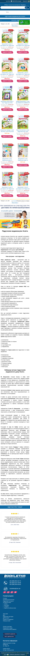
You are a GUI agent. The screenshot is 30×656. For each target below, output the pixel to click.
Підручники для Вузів (8, 616)
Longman (6, 606)
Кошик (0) (25, 1)
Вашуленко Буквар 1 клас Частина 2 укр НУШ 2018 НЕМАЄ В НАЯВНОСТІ (7, 130)
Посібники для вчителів (8, 599)
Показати (19, 200)
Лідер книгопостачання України (15, 5)
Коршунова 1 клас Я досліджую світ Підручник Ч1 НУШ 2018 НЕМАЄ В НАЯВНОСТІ (7, 73)
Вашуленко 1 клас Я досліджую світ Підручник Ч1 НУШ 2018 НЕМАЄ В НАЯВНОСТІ (7, 44)
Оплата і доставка (7, 626)
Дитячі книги (6, 618)
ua (7, 1)
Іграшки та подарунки (8, 619)
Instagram (8, 592)
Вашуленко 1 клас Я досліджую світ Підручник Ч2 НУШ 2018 (22, 44)
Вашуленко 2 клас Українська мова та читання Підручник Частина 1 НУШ (7, 159)
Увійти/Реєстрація (16, 1)
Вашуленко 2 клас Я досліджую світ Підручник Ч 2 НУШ (7, 188)
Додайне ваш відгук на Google (12, 592)
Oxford (5, 603)
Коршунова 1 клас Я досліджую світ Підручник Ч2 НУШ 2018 (22, 73)
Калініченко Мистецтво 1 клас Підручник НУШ (7, 102)
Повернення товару (7, 628)
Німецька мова (6, 620)
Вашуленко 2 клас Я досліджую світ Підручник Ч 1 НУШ (22, 188)
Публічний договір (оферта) (9, 629)
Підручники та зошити (8, 601)
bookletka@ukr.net (15, 588)
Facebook (5, 592)
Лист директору (9, 636)
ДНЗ (4, 615)
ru (9, 1)
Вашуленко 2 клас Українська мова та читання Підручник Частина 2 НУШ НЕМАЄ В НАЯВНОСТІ (23, 159)
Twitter (15, 592)
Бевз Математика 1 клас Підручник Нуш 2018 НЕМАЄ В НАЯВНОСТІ (22, 130)
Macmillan (6, 605)
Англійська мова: (7, 602)
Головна (5, 598)
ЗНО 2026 (5, 613)
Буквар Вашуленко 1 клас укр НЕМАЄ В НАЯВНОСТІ (23, 102)
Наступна (15, 26)
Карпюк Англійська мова (10, 608)
